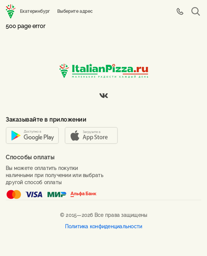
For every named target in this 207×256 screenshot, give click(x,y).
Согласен (187, 218)
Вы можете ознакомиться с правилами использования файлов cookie (85, 218)
